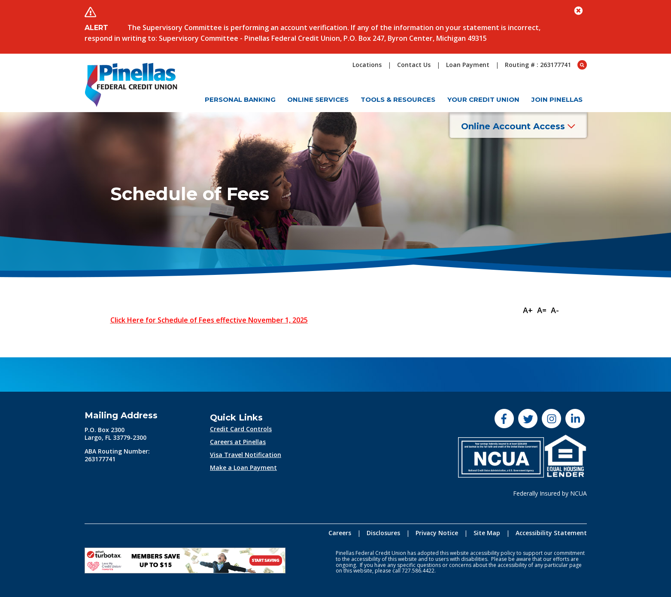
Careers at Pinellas (238, 442)
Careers (339, 533)
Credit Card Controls (241, 429)
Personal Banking (240, 99)
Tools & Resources (398, 99)
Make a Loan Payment (243, 467)
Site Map (487, 533)
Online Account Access (518, 126)
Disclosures (383, 533)
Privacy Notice (437, 533)
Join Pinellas (557, 99)
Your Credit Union (483, 99)
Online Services (318, 99)
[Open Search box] (582, 65)
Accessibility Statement (551, 533)
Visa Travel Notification (245, 455)
